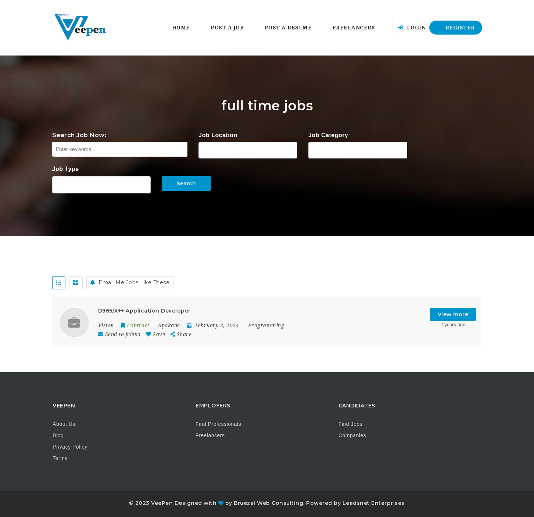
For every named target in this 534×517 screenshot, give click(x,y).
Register (456, 28)
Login (412, 28)
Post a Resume (288, 28)
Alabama (247, 149)
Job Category (328, 135)
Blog (58, 435)
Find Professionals (218, 424)
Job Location (217, 135)
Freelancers (354, 28)
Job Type (65, 169)
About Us (64, 424)
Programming (266, 325)
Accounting (357, 149)
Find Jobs (350, 424)
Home (181, 28)
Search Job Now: (79, 135)
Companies (352, 435)
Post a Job (227, 28)
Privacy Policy (70, 447)
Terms (60, 458)
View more (453, 314)
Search (186, 183)
